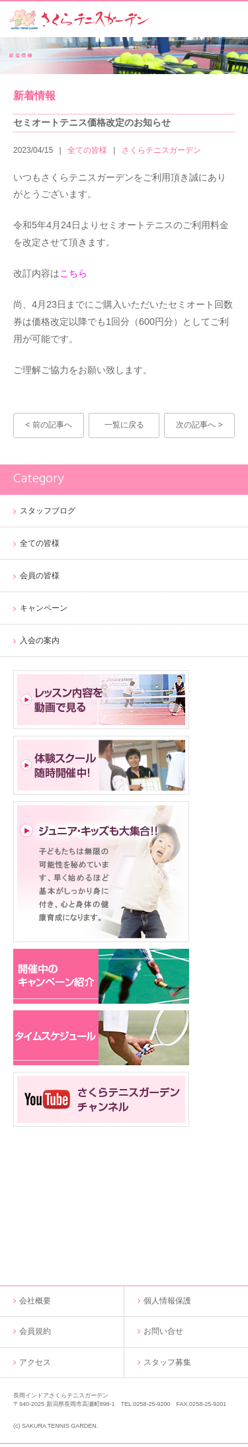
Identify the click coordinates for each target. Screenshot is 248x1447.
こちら (73, 273)
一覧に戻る (124, 424)
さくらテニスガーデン (161, 150)
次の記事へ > (199, 424)
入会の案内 (40, 640)
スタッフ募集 (167, 1362)
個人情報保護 (167, 1300)
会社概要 (35, 1300)
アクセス (35, 1362)
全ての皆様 (87, 150)
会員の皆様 (40, 575)
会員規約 (35, 1331)
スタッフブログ (47, 510)
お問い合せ (163, 1331)
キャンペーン (43, 608)
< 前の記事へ (48, 424)
